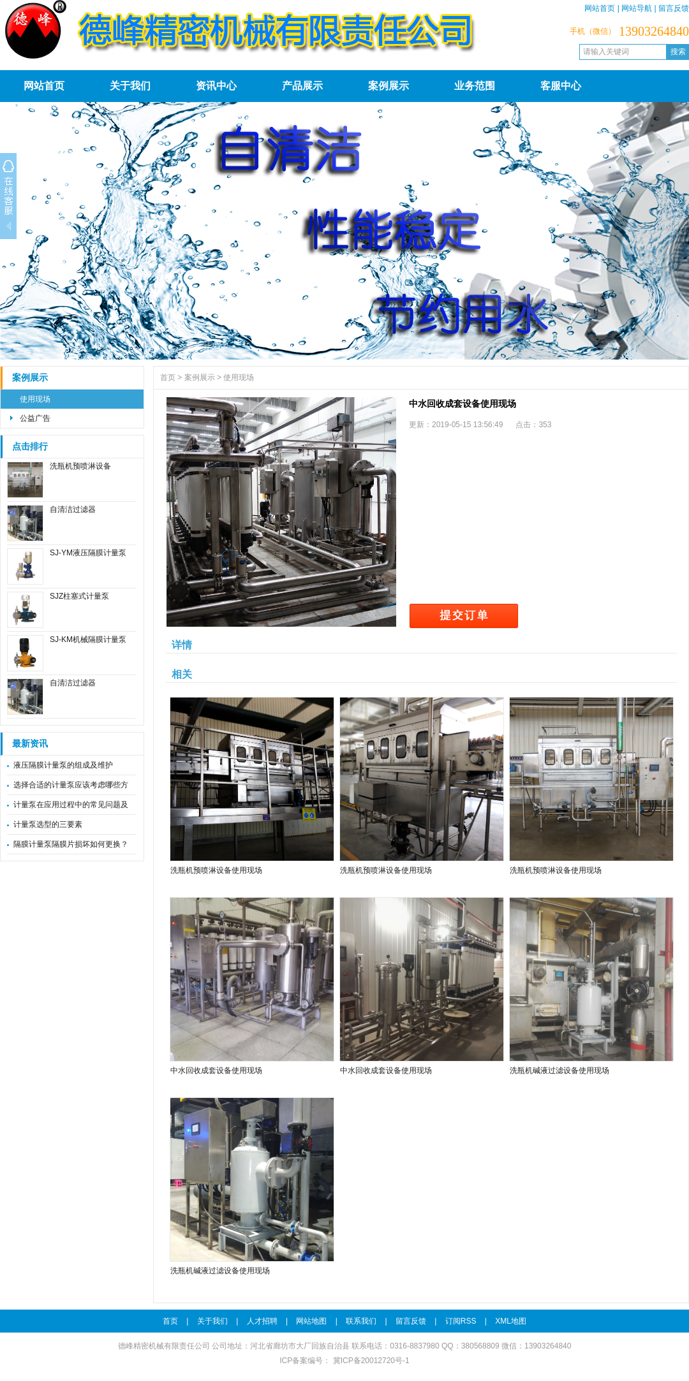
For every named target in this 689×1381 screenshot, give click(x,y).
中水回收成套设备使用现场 (216, 1070)
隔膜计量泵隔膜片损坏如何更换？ (70, 844)
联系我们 (361, 1321)
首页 (167, 377)
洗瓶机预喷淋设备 (80, 466)
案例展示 (388, 85)
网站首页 (599, 8)
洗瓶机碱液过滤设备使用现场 (559, 1070)
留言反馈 (673, 8)
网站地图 (311, 1321)
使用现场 (35, 399)
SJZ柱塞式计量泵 (79, 596)
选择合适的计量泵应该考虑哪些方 (70, 784)
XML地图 (510, 1321)
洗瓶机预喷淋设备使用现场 (216, 870)
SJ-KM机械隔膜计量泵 (88, 639)
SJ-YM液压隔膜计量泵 (88, 552)
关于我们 (130, 85)
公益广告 (35, 418)
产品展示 (302, 85)
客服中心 (560, 85)
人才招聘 (262, 1321)
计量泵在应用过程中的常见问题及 (70, 804)
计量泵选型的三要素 (47, 824)
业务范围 (474, 85)
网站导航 (636, 8)
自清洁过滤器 (73, 509)
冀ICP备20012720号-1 (369, 1360)
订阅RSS (461, 1321)
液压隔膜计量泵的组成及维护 (63, 765)
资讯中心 (216, 85)
